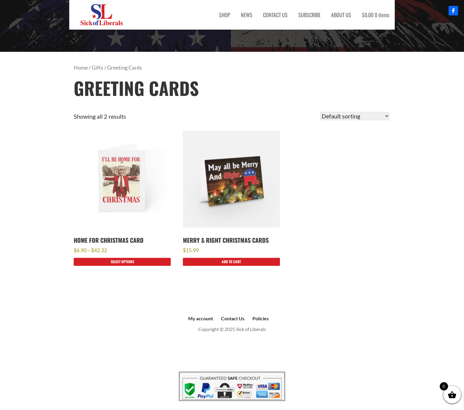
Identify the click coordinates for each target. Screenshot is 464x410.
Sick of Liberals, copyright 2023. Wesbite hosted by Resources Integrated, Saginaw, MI (232, 353)
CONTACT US (275, 15)
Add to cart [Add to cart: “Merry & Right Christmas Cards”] (231, 261)
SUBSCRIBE (309, 15)
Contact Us (232, 318)
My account (200, 318)
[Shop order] (354, 116)
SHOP (224, 15)
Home (81, 67)
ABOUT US (341, 15)
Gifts (97, 67)
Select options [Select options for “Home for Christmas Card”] (122, 261)
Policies (260, 318)
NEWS (246, 15)
